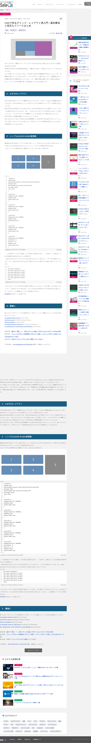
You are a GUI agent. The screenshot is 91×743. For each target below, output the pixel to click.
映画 (24, 721)
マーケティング (60, 4)
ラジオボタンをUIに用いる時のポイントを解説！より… (83, 185)
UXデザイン (13, 30)
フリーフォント (44, 731)
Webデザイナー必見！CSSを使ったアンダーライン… (83, 249)
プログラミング (49, 4)
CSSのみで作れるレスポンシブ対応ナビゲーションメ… (83, 212)
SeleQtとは (12, 739)
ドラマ (35, 721)
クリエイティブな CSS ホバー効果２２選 (27, 702)
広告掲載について (37, 739)
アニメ (29, 721)
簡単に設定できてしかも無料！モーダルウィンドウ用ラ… (83, 158)
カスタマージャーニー (21, 724)
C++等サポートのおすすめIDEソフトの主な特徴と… (83, 99)
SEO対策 (35, 731)
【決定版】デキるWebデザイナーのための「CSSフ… (83, 135)
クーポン (6, 721)
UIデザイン (6, 727)
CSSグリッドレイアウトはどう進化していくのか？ (27, 339)
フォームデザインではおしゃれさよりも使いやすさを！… (83, 172)
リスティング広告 (50, 727)
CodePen (8, 294)
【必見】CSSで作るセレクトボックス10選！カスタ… (83, 288)
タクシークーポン (52, 721)
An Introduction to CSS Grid (22, 344)
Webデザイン (22, 30)
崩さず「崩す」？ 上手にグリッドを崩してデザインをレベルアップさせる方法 (36, 331)
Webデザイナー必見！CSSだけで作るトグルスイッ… (83, 238)
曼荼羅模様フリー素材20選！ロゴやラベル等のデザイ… (83, 327)
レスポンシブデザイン (55, 731)
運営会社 (20, 739)
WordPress (27, 731)
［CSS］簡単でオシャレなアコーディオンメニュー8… (83, 112)
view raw (59, 249)
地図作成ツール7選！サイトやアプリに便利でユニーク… (83, 275)
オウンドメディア (33, 724)
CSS (7, 30)
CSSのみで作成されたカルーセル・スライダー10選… (83, 146)
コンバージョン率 (25, 727)
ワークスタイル (71, 4)
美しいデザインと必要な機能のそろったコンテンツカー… (83, 199)
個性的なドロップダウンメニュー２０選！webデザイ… (83, 261)
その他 (79, 4)
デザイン (40, 4)
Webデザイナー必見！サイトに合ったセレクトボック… (83, 226)
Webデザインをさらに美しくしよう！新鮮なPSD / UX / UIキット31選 (36, 667)
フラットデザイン (52, 724)
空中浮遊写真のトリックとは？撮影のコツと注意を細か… (83, 300)
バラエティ (42, 721)
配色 (60, 721)
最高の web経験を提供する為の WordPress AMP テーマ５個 (33, 694)
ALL (34, 4)
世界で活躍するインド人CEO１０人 (83, 68)
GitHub (23, 249)
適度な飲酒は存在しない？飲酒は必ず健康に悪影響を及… (83, 46)
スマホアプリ (19, 731)
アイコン (6, 724)
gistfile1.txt (8, 249)
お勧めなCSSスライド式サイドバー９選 (83, 124)
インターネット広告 (8, 731)
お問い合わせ (27, 739)
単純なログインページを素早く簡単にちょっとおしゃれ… (83, 313)
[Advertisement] (33, 368)
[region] (33, 213)
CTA (12, 724)
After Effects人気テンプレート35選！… (83, 88)
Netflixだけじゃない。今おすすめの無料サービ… (83, 58)
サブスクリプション (15, 721)
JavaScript (40, 727)
